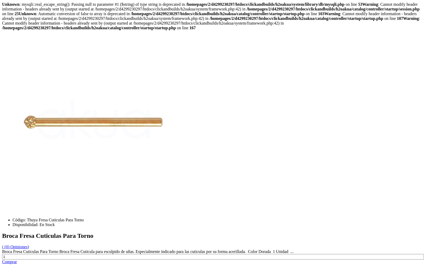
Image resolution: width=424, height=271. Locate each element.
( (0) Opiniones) (15, 247)
